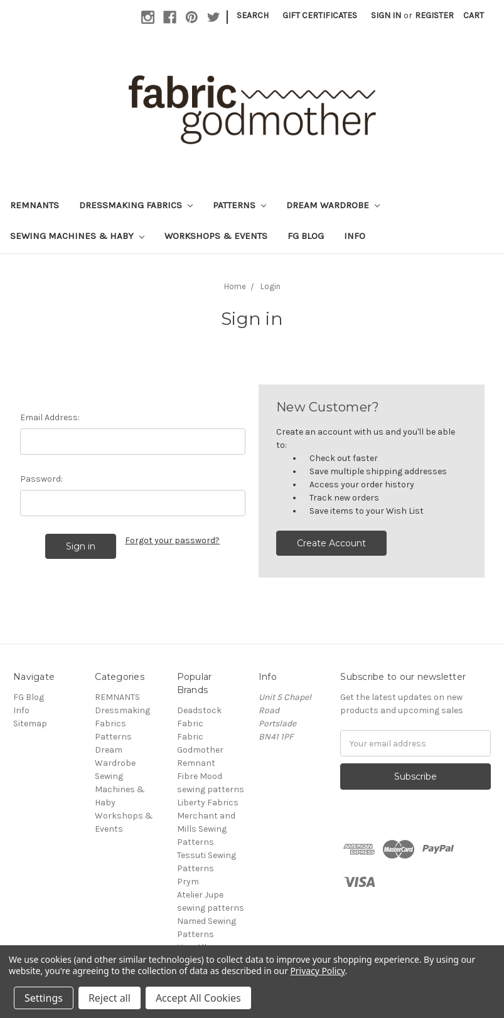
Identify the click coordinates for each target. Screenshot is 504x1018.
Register (434, 15)
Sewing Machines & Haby (77, 235)
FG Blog (305, 235)
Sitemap (30, 723)
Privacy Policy (317, 971)
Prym (188, 881)
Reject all (109, 998)
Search (253, 15)
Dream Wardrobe (333, 205)
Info (354, 235)
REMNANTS (34, 205)
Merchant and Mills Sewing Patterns (206, 828)
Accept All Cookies (198, 998)
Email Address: (50, 417)
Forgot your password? (172, 540)
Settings (43, 998)
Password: (41, 479)
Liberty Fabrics (208, 802)
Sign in (386, 15)
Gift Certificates (319, 15)
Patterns (239, 205)
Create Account (331, 543)
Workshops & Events (215, 235)
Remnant (196, 763)
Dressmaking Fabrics (136, 205)
